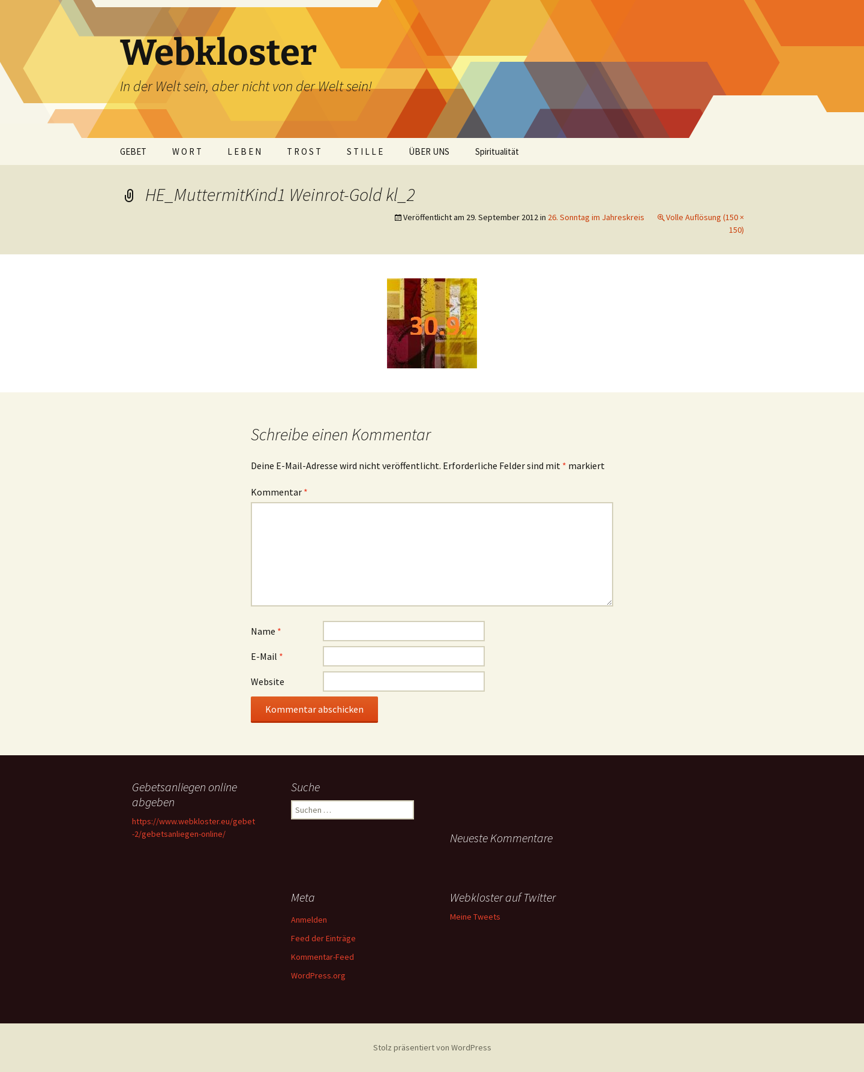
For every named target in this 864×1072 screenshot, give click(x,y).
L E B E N (244, 151)
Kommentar (279, 492)
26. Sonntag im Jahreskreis (596, 217)
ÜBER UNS (429, 151)
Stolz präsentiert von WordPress (432, 1047)
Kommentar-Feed (322, 956)
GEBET (133, 151)
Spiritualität (497, 151)
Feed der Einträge (323, 938)
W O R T (187, 151)
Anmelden (309, 919)
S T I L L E (365, 151)
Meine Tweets (475, 916)
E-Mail (267, 656)
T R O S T (304, 151)
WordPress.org (318, 975)
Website (267, 681)
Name (266, 631)
